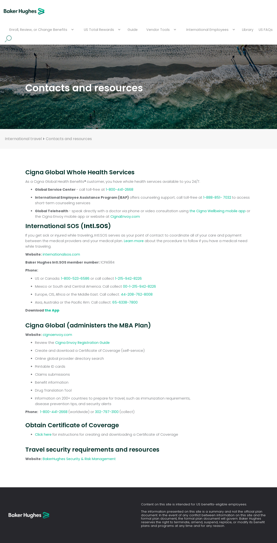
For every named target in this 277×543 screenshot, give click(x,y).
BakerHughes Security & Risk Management (79, 458)
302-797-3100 (107, 411)
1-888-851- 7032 (217, 197)
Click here (43, 434)
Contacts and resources (69, 139)
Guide (133, 29)
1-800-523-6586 (75, 278)
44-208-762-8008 (137, 294)
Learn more (134, 240)
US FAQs (266, 29)
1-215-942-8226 (128, 278)
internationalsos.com (61, 254)
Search (8, 38)
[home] (24, 11)
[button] (41, 29)
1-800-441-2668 (119, 189)
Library (247, 29)
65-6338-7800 (125, 302)
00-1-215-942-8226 (139, 286)
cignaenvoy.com (57, 334)
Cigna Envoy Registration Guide (82, 342)
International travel (23, 139)
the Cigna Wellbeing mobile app (217, 211)
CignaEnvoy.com (125, 216)
